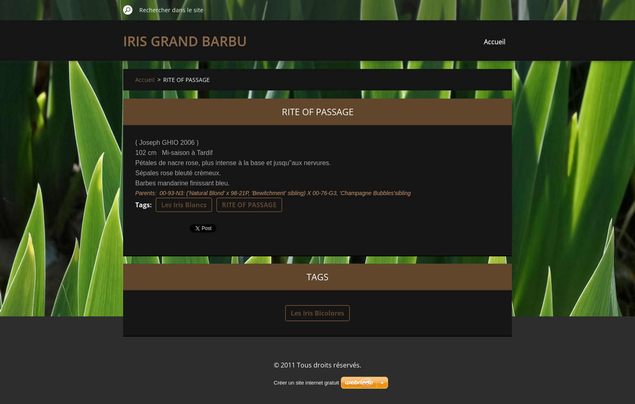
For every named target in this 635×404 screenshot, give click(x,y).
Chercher (128, 9)
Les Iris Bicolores (317, 313)
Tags (142, 204)
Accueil (494, 41)
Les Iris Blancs (184, 204)
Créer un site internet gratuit (306, 383)
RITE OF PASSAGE (249, 204)
